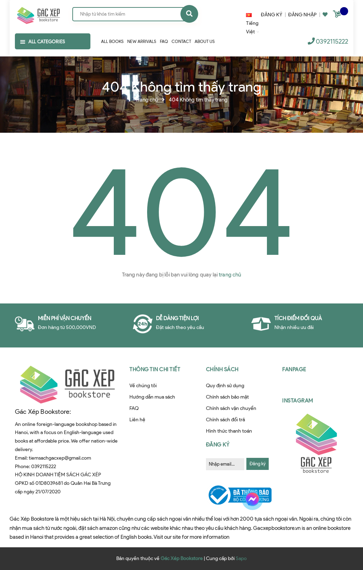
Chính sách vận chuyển (231, 408)
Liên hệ (137, 420)
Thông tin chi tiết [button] (154, 369)
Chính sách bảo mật (227, 397)
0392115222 (332, 41)
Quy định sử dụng (225, 386)
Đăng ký (258, 463)
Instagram (297, 401)
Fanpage (294, 369)
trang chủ (230, 275)
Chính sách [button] (222, 369)
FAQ (134, 408)
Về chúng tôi (143, 386)
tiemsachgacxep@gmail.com (60, 458)
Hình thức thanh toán (229, 431)
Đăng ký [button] (218, 445)
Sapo (241, 558)
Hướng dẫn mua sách (152, 397)
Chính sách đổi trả (225, 420)
